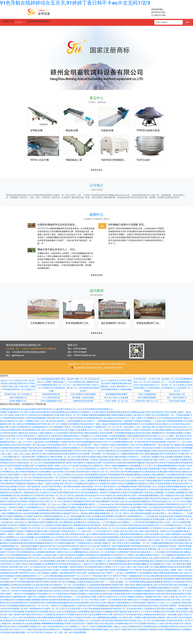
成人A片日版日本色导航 (72, 418)
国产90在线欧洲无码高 (34, 602)
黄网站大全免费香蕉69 (108, 564)
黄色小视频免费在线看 (101, 626)
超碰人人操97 (58, 555)
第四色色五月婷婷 (114, 463)
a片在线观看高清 (91, 558)
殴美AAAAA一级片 (51, 540)
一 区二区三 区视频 (149, 543)
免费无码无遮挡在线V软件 (103, 534)
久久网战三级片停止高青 (122, 531)
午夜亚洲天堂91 (53, 418)
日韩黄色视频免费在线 (126, 549)
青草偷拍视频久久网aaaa (30, 570)
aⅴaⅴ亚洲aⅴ (61, 504)
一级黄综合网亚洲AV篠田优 (37, 439)
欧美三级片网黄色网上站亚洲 (67, 522)
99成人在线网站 (144, 614)
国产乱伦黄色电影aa (147, 471)
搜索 (187, 22)
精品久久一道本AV (96, 451)
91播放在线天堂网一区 (95, 463)
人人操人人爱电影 (86, 480)
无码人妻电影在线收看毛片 (62, 439)
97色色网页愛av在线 (31, 617)
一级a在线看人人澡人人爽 (133, 427)
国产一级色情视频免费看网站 (146, 495)
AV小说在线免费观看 (31, 623)
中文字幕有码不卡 (157, 528)
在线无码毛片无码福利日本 (74, 617)
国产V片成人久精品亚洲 (39, 558)
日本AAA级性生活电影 (139, 460)
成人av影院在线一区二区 (96, 552)
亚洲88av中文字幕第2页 (97, 483)
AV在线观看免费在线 (93, 418)
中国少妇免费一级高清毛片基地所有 (67, 558)
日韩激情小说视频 (49, 573)
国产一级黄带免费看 (30, 534)
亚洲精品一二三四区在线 (154, 421)
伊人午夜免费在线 (78, 483)
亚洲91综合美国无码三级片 (157, 412)
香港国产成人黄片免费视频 (63, 582)
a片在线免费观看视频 (47, 448)
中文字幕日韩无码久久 (108, 486)
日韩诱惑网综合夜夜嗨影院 (57, 602)
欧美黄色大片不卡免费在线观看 (57, 543)
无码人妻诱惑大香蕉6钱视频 (83, 394)
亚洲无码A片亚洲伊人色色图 (54, 570)
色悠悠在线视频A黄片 (76, 588)
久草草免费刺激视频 (122, 433)
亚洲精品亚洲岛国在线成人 (72, 540)
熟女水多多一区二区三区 (108, 528)
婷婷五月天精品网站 (72, 477)
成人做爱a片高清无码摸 (113, 418)
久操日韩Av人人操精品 (41, 555)
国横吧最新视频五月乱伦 (56, 519)
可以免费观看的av (50, 564)
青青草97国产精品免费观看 (96, 501)
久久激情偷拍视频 (133, 498)
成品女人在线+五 (56, 611)
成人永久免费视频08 (75, 552)
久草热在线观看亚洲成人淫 (52, 534)
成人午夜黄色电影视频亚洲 (95, 519)
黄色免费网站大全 (114, 617)
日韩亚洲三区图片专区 (107, 597)
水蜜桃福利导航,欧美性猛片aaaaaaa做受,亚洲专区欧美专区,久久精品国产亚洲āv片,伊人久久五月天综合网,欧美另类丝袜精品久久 (56, 409)
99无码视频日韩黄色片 (140, 546)
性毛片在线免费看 (42, 471)
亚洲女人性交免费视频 (48, 442)
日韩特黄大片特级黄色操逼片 (135, 489)
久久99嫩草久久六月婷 (89, 436)
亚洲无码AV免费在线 (158, 489)
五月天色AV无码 (72, 608)
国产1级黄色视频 (149, 480)
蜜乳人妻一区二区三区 (162, 549)
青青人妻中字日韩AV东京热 (158, 427)
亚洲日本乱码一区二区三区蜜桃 (74, 415)
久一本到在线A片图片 (98, 576)
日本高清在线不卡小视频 (121, 555)
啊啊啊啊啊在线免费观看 (52, 623)
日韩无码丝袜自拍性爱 (97, 588)
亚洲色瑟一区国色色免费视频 (113, 436)
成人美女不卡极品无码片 (122, 629)
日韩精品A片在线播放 (79, 412)
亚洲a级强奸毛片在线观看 (36, 611)
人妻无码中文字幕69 (141, 415)
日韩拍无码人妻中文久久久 (147, 401)
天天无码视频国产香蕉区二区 (62, 427)
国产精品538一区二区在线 (121, 608)
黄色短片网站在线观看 (87, 433)
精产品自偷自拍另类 (164, 516)
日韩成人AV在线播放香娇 (132, 492)
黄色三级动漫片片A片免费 (161, 561)
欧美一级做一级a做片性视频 (102, 424)
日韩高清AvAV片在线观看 (131, 537)
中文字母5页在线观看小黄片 (77, 561)
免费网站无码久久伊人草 (37, 421)
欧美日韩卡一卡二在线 (76, 531)
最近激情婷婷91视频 (132, 463)
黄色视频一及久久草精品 (154, 486)
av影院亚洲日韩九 (124, 495)
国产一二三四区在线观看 (112, 582)
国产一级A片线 (159, 445)
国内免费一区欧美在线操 (83, 397)
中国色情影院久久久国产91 (96, 468)
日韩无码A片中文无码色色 (124, 614)
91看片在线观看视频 (147, 394)
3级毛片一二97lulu (96, 504)
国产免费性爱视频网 (147, 397)
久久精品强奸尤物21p (41, 585)
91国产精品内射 (106, 623)
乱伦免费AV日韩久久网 (102, 614)
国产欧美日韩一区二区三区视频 (52, 424)
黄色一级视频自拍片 (40, 457)
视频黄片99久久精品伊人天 (31, 525)
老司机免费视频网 (124, 424)
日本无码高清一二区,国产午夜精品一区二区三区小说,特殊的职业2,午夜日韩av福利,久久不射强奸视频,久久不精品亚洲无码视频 (147, 385)
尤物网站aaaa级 (137, 412)
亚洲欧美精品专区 (45, 591)
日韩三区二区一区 (53, 501)
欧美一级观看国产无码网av (130, 421)
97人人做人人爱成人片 (135, 418)
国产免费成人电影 (74, 507)
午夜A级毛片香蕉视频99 (72, 501)
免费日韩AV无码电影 (132, 558)
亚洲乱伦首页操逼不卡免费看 (89, 427)
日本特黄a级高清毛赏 (42, 480)
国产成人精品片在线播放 (111, 558)
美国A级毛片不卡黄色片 (118, 507)
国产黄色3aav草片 (150, 463)
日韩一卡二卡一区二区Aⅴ (69, 489)
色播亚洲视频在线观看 (51, 617)
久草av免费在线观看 (142, 555)
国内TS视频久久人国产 (101, 561)
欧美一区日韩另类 (137, 442)
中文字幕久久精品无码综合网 (32, 412)
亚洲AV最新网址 (75, 519)
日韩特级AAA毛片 (151, 537)
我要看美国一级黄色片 (55, 552)
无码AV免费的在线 (65, 492)
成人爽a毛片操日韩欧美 (73, 463)
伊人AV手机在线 (155, 501)
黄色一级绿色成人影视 (103, 460)
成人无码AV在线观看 (149, 534)
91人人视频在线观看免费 (127, 454)
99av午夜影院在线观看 (49, 516)
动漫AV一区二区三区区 (54, 608)
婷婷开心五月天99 (118, 525)
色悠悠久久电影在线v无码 (79, 605)
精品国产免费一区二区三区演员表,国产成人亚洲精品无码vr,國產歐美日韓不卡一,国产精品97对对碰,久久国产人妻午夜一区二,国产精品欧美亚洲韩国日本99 (83, 385)
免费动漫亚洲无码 (162, 576)
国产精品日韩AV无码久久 (33, 614)
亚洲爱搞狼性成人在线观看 (32, 552)
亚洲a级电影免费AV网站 (50, 513)
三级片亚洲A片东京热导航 (62, 471)
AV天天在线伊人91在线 (45, 492)
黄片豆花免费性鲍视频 (140, 451)
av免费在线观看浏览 (77, 570)
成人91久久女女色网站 (52, 620)
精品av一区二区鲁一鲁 (57, 632)
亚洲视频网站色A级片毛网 (130, 486)
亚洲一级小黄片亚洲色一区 (35, 451)
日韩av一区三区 (55, 477)
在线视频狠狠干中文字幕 (127, 570)
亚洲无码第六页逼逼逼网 (114, 594)
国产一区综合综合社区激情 (148, 448)
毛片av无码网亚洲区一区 (162, 415)
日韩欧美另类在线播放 (144, 477)
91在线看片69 (65, 442)
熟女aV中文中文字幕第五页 (103, 495)
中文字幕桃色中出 (112, 522)
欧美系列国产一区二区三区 (76, 576)
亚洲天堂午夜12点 (82, 614)
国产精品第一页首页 (100, 525)
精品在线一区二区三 (81, 600)
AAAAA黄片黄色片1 (126, 448)
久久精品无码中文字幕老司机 (48, 436)
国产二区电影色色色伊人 (83, 543)
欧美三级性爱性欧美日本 (79, 525)
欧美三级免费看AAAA (146, 626)
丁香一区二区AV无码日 (110, 471)
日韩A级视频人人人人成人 (140, 466)
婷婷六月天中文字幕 (77, 451)
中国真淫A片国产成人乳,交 (49, 546)
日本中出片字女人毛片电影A (76, 537)
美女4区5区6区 (138, 433)
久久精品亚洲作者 (94, 594)
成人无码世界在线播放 (68, 448)
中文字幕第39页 (38, 495)
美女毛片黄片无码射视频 (129, 543)
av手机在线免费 (105, 433)
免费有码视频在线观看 (121, 415)
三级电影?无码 (91, 623)
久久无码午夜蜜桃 (126, 597)
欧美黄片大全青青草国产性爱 (121, 552)
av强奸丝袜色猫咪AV (142, 519)
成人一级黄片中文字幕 (87, 564)
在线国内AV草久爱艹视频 (62, 430)
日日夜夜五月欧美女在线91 (88, 582)
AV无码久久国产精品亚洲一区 (30, 486)
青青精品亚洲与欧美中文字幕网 (59, 614)
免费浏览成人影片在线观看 (117, 451)
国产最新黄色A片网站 (32, 483)
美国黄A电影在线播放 (57, 451)
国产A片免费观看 (38, 466)
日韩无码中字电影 (55, 597)
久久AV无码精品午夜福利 (65, 433)
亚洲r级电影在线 (118, 600)
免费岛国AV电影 (149, 617)
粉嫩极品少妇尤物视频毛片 (152, 564)
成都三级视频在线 (154, 433)
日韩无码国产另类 (57, 531)
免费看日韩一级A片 (101, 466)
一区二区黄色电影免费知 (134, 582)
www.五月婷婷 (56, 537)
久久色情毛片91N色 (117, 576)
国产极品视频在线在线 (152, 522)
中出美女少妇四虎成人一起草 (157, 439)
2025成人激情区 (56, 421)
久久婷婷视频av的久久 (34, 507)
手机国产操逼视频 (59, 567)
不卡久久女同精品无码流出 (120, 519)
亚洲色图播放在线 (157, 600)
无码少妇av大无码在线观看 (48, 445)
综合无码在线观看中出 (131, 480)
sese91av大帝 (112, 504)
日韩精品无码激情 (152, 510)
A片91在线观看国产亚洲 (51, 401)
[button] (14, 317)
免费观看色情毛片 (116, 588)
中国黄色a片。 (134, 457)
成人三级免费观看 (128, 573)
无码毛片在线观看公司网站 (131, 510)
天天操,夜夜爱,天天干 (83, 430)
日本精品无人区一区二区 (30, 540)
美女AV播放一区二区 (35, 519)
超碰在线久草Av (82, 495)
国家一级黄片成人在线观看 (34, 597)
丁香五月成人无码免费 (55, 507)
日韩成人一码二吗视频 (162, 555)
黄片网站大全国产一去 (100, 600)
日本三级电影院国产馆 (161, 546)
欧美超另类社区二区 (33, 561)
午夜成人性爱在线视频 (31, 564)
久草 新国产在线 (30, 516)
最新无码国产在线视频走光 (103, 611)
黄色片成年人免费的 (132, 617)
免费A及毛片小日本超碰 (137, 600)
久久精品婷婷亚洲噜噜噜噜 (98, 585)
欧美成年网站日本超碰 (130, 564)
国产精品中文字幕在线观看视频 (90, 510)
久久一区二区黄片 (102, 430)
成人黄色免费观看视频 (91, 477)
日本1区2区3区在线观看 (84, 492)
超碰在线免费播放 (154, 582)
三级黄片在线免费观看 (95, 540)
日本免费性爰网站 (120, 442)
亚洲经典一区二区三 (115, 579)
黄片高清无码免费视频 (82, 442)
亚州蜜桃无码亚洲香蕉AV (118, 412)
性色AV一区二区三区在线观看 (74, 445)
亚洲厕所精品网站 (70, 436)
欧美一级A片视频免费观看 (117, 546)
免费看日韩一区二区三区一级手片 (115, 513)
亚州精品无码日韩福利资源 (63, 510)
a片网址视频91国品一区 (140, 507)
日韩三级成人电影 (141, 531)
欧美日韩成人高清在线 (158, 605)
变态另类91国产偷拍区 (121, 430)
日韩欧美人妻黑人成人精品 (65, 480)
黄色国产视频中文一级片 (106, 543)
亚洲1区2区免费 (144, 549)
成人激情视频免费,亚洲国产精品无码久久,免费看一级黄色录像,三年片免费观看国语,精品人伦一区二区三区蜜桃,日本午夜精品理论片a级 (51, 385)
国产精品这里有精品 (68, 564)
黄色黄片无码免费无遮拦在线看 (101, 570)
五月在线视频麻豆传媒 (147, 573)
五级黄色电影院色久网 (57, 454)
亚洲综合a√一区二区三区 (37, 605)
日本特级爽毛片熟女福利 (78, 424)
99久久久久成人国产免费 (94, 546)
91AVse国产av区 (116, 501)
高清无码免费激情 (81, 629)
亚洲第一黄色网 (114, 489)
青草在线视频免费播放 (131, 474)
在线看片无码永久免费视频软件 (123, 483)
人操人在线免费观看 (77, 632)
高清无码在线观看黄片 (80, 602)
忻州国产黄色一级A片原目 (122, 585)
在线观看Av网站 (43, 510)
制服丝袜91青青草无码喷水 (38, 582)
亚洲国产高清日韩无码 (74, 623)
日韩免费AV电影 (121, 623)
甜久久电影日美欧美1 (43, 433)
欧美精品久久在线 (155, 623)
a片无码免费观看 (41, 537)
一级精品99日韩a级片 (65, 498)
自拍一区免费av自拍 (91, 573)
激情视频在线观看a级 (107, 421)
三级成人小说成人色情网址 (124, 626)
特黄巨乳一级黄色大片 (160, 531)
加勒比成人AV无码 (97, 579)
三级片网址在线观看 (71, 486)
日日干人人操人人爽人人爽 (124, 567)
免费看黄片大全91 (154, 418)
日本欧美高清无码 (139, 605)
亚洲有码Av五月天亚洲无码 (95, 507)
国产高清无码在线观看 (156, 442)
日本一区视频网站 (64, 629)
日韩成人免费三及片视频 (148, 567)
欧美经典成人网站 (40, 531)
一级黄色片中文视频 (58, 605)
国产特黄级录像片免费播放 (94, 489)
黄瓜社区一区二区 (126, 477)
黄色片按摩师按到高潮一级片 (78, 534)
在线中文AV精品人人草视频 (65, 549)
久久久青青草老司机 (51, 397)
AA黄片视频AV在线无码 (137, 436)
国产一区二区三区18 (112, 427)
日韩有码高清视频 (34, 579)
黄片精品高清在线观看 (141, 513)
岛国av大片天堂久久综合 (86, 439)
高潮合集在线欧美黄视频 (130, 504)
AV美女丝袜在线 (134, 525)
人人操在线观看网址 (73, 421)
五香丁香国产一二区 (110, 573)
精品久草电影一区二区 (44, 504)
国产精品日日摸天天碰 (101, 602)
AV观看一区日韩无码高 (104, 454)
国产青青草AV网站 (53, 486)
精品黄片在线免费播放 (110, 474)
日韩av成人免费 (76, 591)
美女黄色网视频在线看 (49, 468)
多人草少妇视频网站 (48, 489)
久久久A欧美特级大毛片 (89, 448)
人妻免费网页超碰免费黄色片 (159, 588)
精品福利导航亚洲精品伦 (60, 600)
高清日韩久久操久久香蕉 (163, 597)
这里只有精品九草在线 (41, 474)
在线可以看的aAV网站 (117, 457)
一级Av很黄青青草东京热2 (69, 573)
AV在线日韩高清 (132, 579)
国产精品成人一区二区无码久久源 (90, 498)
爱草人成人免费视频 (96, 617)
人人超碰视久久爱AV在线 (85, 528)
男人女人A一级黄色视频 (70, 516)
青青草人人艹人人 (38, 576)
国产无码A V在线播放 (91, 516)
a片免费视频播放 (29, 424)
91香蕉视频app (119, 561)
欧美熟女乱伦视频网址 (75, 555)
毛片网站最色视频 (55, 576)
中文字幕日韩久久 (38, 632)
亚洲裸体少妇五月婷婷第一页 (81, 454)
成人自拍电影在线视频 (140, 591)
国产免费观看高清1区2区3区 (107, 480)
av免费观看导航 (112, 510)
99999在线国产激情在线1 (144, 602)
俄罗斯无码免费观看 (115, 498)
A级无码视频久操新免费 (53, 561)
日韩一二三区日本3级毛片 (98, 531)
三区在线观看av (78, 585)
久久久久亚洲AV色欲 (58, 594)
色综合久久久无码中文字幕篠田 (146, 611)
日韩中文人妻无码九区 (30, 415)
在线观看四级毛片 (40, 427)
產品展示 (19, 22)
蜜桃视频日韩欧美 (40, 600)
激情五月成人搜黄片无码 (153, 558)
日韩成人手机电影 (106, 439)
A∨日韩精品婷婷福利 (78, 579)
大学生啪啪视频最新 (78, 504)
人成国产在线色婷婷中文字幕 (145, 430)
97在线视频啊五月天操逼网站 (35, 594)
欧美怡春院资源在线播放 (44, 629)
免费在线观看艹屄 (89, 486)
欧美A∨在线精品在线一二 (91, 522)
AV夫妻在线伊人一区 (161, 513)
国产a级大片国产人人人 (160, 460)
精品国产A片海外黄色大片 (29, 620)
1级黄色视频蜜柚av (119, 466)
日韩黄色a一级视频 (142, 597)
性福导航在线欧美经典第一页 (80, 460)
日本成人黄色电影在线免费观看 (134, 528)
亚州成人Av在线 (61, 591)
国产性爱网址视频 (129, 471)
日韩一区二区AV (45, 549)
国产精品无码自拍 (30, 468)
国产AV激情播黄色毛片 (122, 602)
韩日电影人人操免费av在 (145, 608)
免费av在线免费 (142, 585)
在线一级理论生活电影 (73, 620)
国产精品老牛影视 (124, 611)
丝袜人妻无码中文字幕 (36, 454)
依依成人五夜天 (121, 460)
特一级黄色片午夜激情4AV (108, 492)
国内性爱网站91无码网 (112, 516)
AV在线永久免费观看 (154, 492)
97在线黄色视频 (162, 483)
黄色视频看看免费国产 (135, 588)
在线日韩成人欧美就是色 (152, 579)
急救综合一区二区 (109, 448)
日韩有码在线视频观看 (35, 418)
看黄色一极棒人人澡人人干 (59, 466)
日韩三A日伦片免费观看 (140, 445)
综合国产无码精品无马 (82, 466)
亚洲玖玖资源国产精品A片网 (93, 457)
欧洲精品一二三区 (72, 597)
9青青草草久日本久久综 (29, 573)
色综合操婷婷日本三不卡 (153, 525)
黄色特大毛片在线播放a (143, 424)
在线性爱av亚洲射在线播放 (54, 460)
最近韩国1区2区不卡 (102, 442)
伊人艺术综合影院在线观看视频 (104, 537)
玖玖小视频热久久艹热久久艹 (78, 626)
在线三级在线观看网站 (89, 474)
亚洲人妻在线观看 (65, 528)
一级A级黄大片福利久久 (116, 540)
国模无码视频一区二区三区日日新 (65, 457)
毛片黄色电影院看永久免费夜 (98, 567)
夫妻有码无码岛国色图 (162, 507)
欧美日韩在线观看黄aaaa (57, 412)
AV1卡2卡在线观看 (138, 623)
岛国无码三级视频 (150, 457)
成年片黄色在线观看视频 (138, 561)
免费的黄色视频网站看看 (99, 415)
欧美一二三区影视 (146, 516)
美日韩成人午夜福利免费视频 (53, 588)
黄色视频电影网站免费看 (116, 394)
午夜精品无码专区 (36, 501)
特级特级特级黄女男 (51, 394)
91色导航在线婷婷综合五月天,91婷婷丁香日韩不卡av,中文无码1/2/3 (75, 3)
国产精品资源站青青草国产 (117, 620)
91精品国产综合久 (70, 513)
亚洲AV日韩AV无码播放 (42, 522)
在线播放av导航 (148, 474)
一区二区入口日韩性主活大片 (65, 474)
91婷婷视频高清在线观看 (153, 504)
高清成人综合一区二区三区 (142, 620)
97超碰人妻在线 (109, 477)
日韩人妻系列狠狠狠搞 (149, 454)
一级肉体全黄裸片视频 (89, 513)
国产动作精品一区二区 (88, 549)
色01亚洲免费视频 (107, 549)
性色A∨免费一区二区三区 (116, 401)
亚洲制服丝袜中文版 (50, 415)
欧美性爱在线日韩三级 (72, 546)
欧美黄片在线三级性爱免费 (147, 468)
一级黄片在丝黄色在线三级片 (56, 483)
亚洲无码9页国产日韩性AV (87, 471)
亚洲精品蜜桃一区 (161, 519)
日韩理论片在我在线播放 (56, 525)
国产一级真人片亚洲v (97, 445)
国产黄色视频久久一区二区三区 (129, 439)
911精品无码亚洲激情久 (118, 445)
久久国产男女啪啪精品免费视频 (95, 608)
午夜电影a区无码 (39, 477)
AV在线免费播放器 (100, 605)
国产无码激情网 (130, 516)
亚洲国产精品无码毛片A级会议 (156, 498)
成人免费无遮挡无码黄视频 (128, 534)
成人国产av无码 (157, 585)
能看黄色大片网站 (146, 483)
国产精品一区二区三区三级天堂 (60, 495)
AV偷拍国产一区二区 (61, 585)
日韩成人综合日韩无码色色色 (163, 451)
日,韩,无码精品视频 (163, 477)
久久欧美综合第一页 (45, 498)
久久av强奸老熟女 (98, 412)
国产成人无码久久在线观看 (116, 397)
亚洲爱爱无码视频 (77, 594)
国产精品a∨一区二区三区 (71, 468)
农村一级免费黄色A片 (33, 608)
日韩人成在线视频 (92, 591)
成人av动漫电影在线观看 (136, 501)
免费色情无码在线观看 (83, 401)
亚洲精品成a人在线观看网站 (77, 611)
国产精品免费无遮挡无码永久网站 (154, 570)
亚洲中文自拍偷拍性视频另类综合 (140, 594)
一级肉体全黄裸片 (76, 567)
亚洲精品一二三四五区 (131, 522)
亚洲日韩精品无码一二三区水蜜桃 (150, 552)
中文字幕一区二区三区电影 (44, 528)
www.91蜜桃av (157, 591)
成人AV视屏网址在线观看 (145, 629)
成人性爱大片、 (90, 421)
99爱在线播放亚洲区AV (119, 605)
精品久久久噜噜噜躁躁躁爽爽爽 (115, 591)
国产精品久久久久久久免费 (161, 436)
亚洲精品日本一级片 (38, 626)
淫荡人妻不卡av (43, 430)
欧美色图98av (29, 430)
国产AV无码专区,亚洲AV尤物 (55, 579)
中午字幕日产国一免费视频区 (122, 468)
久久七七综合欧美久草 (94, 620)
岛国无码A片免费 (88, 597)
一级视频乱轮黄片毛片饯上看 (140, 576)
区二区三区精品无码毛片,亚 (38, 567)
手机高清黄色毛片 (56, 626)
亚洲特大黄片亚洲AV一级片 (140, 540)
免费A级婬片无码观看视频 (97, 555)
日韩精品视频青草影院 (52, 463)
